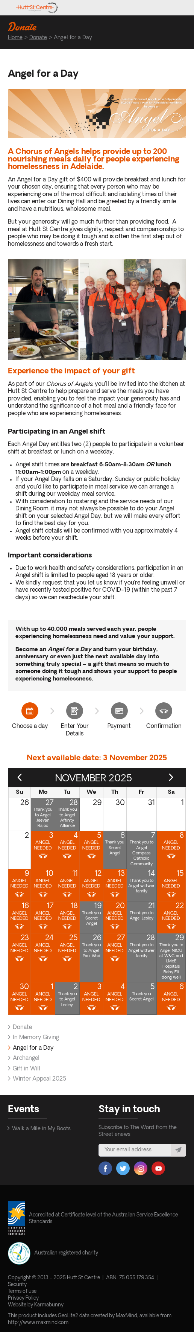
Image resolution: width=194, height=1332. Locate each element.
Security (17, 1284)
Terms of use (22, 1291)
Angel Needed (43, 845)
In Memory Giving (36, 1038)
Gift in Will (26, 1069)
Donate (38, 38)
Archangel (26, 1058)
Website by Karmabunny (36, 1305)
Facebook (105, 1168)
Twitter (123, 1168)
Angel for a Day (33, 1048)
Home (15, 38)
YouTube (158, 1168)
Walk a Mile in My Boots (41, 1129)
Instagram (140, 1168)
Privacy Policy (23, 1298)
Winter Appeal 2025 (39, 1079)
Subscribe (178, 1150)
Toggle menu (180, 8)
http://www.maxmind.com (38, 1322)
